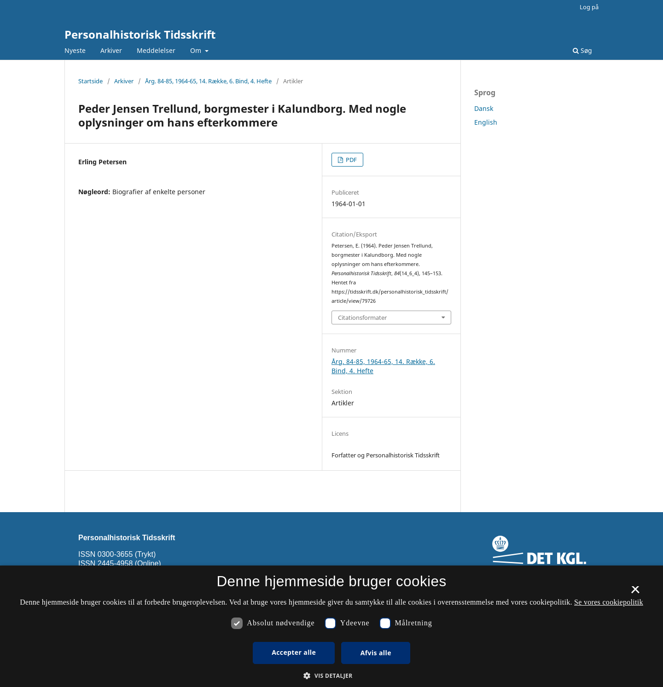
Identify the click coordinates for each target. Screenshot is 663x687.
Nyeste (75, 50)
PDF (350, 160)
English (485, 122)
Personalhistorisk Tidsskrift (139, 34)
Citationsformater (362, 317)
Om (196, 50)
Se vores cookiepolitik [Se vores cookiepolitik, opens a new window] (608, 602)
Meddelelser (156, 50)
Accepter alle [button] (294, 652)
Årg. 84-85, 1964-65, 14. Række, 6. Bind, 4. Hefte (208, 81)
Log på (589, 7)
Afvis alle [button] (376, 652)
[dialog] (331, 626)
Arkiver (111, 50)
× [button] (635, 592)
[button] (331, 676)
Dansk (483, 108)
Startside (90, 81)
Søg (582, 50)
